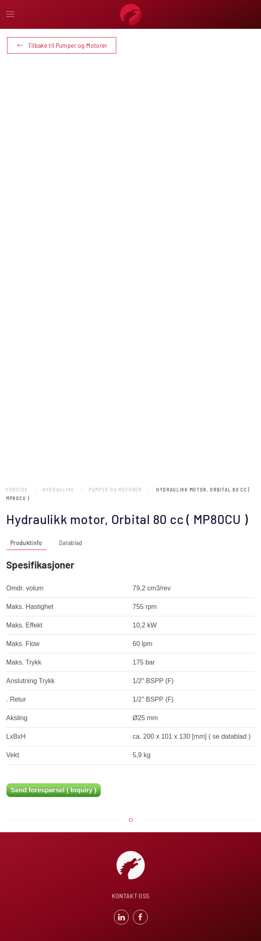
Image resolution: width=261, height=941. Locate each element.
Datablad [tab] (70, 542)
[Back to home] (130, 14)
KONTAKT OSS (131, 896)
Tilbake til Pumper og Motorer (62, 45)
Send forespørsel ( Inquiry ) (53, 790)
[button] (10, 14)
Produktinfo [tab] (26, 542)
